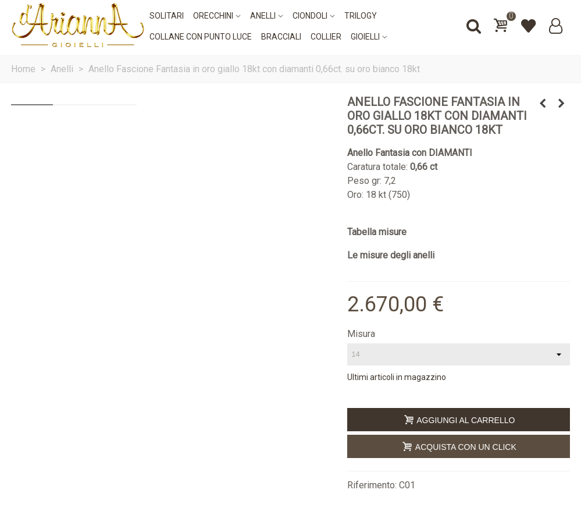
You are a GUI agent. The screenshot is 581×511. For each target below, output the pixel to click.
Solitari (166, 15)
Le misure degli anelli (390, 255)
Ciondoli (310, 15)
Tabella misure (377, 231)
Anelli (263, 15)
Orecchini (213, 15)
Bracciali (281, 36)
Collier (326, 36)
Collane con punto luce (200, 36)
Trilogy (360, 15)
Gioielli (365, 36)
